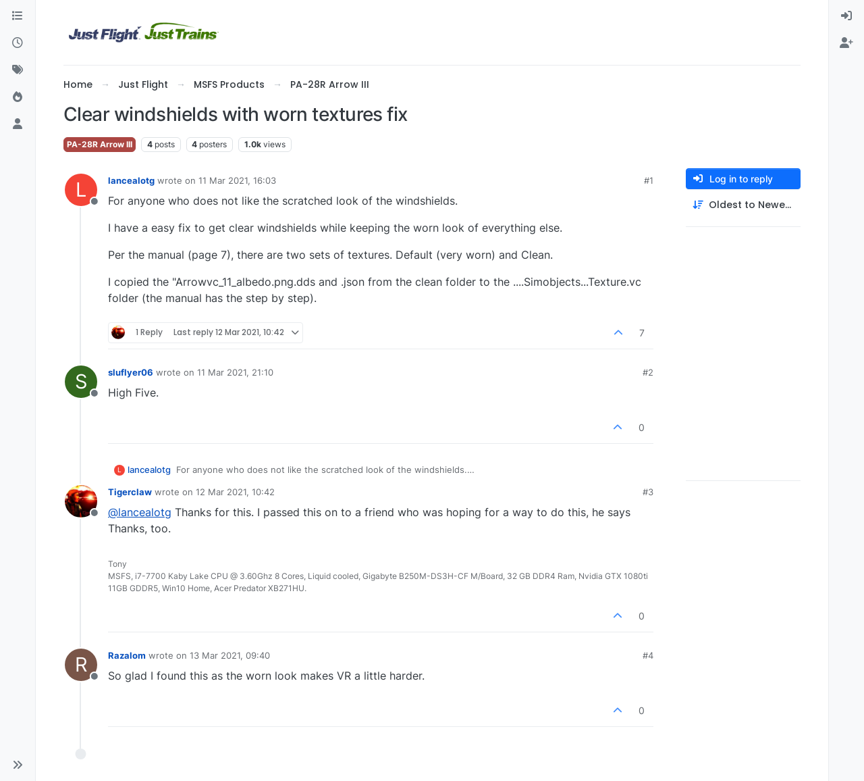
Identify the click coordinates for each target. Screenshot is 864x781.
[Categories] (17, 16)
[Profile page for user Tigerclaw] (81, 501)
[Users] (17, 124)
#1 (648, 180)
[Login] (846, 16)
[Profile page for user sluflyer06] (81, 382)
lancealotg (131, 180)
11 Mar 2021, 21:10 (235, 372)
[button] (17, 765)
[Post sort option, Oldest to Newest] (743, 205)
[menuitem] (846, 16)
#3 (648, 491)
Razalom (127, 655)
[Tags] (17, 70)
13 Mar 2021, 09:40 (230, 655)
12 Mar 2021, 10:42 (235, 491)
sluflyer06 (130, 372)
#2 (648, 372)
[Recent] (17, 43)
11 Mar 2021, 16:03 (237, 180)
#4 (648, 655)
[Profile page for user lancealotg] (81, 190)
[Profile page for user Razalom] (81, 665)
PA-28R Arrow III (99, 144)
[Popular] (17, 97)
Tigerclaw (130, 491)
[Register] (846, 43)
